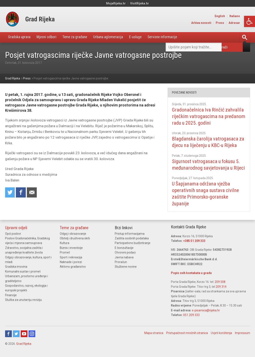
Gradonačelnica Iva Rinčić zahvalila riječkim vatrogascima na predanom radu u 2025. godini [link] (208, 116)
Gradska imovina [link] (16, 273)
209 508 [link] (220, 288)
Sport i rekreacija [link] (71, 264)
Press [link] (230, 23)
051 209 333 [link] (191, 321)
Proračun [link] (121, 268)
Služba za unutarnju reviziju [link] (23, 306)
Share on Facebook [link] (21, 193)
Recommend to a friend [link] (32, 193)
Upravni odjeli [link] (16, 234)
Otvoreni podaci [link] (125, 259)
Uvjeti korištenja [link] (221, 339)
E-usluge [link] (142, 37)
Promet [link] (65, 259)
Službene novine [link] (126, 273)
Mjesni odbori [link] (48, 37)
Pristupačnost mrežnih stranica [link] (187, 339)
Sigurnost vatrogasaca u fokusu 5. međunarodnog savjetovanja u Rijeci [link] (207, 167)
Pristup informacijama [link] (130, 240)
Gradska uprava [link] (20, 37)
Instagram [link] (32, 340)
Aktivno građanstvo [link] (73, 273)
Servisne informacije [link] (171, 37)
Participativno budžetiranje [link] (132, 249)
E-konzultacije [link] (124, 254)
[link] (249, 21)
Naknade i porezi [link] (71, 268)
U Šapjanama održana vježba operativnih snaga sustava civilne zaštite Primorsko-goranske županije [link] (206, 200)
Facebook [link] (8, 340)
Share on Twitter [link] (10, 193)
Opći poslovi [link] (13, 240)
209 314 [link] (221, 293)
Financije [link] (11, 302)
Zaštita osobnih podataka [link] (132, 245)
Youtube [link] (24, 340)
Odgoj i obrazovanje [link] (73, 240)
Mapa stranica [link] (153, 339)
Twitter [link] (16, 340)
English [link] (230, 16)
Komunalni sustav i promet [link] (23, 278)
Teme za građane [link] (78, 37)
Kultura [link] (64, 249)
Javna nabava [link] (124, 264)
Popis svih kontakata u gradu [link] (191, 279)
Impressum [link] (242, 339)
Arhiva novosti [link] (212, 23)
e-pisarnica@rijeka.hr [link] (206, 317)
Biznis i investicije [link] (71, 254)
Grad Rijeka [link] (23, 350)
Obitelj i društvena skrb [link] (75, 245)
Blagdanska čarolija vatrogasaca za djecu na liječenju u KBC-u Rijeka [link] (208, 142)
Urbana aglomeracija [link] (113, 37)
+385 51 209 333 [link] (194, 247)
